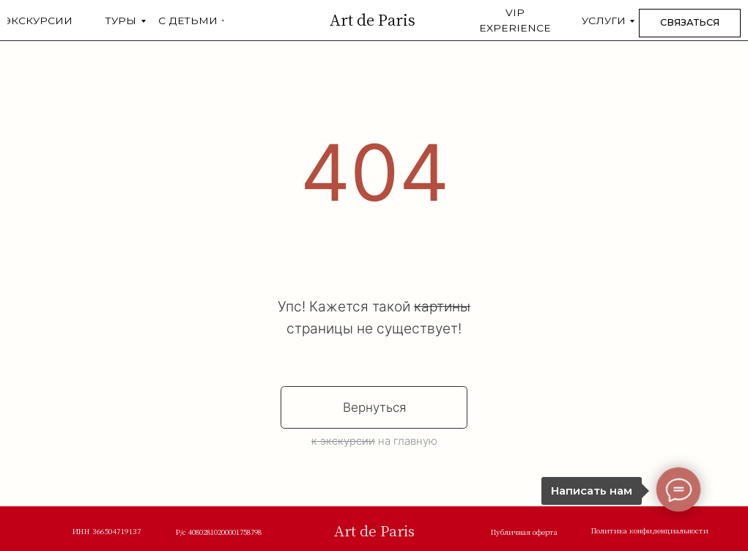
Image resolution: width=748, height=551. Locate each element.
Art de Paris (372, 19)
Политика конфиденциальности (649, 530)
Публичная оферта (524, 531)
